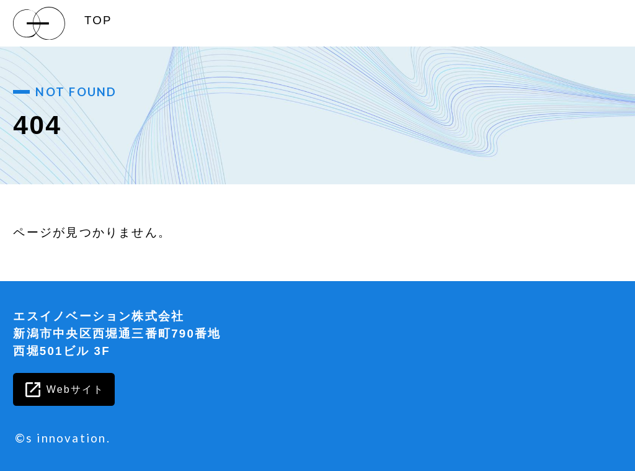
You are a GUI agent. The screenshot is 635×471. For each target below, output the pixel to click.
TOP (98, 20)
